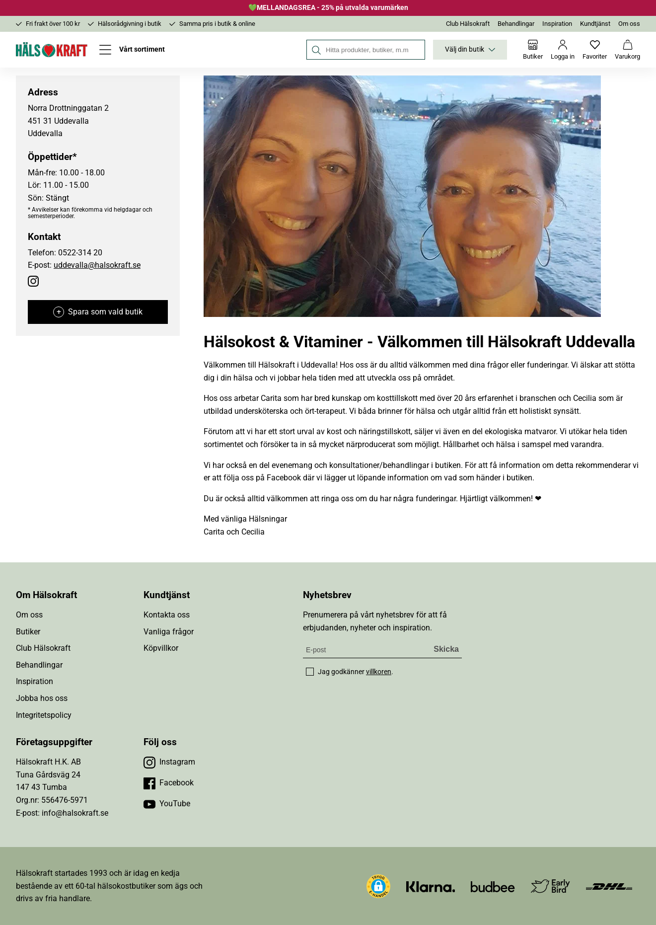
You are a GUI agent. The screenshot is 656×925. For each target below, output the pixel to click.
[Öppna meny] (132, 49)
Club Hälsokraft (468, 23)
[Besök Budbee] (492, 886)
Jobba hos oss (42, 698)
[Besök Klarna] (430, 886)
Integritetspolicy (44, 715)
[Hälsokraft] (51, 49)
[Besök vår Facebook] (169, 782)
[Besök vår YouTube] (167, 803)
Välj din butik (470, 50)
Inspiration (557, 23)
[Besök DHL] (609, 886)
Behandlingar (516, 23)
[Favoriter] (595, 50)
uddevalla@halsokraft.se (97, 265)
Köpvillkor (161, 648)
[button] (378, 886)
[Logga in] (563, 50)
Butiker (28, 631)
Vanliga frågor (169, 631)
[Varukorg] (627, 50)
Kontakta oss (167, 614)
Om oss (629, 23)
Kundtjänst (595, 23)
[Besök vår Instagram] (169, 762)
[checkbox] (310, 672)
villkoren (378, 672)
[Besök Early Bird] (550, 885)
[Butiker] (533, 50)
